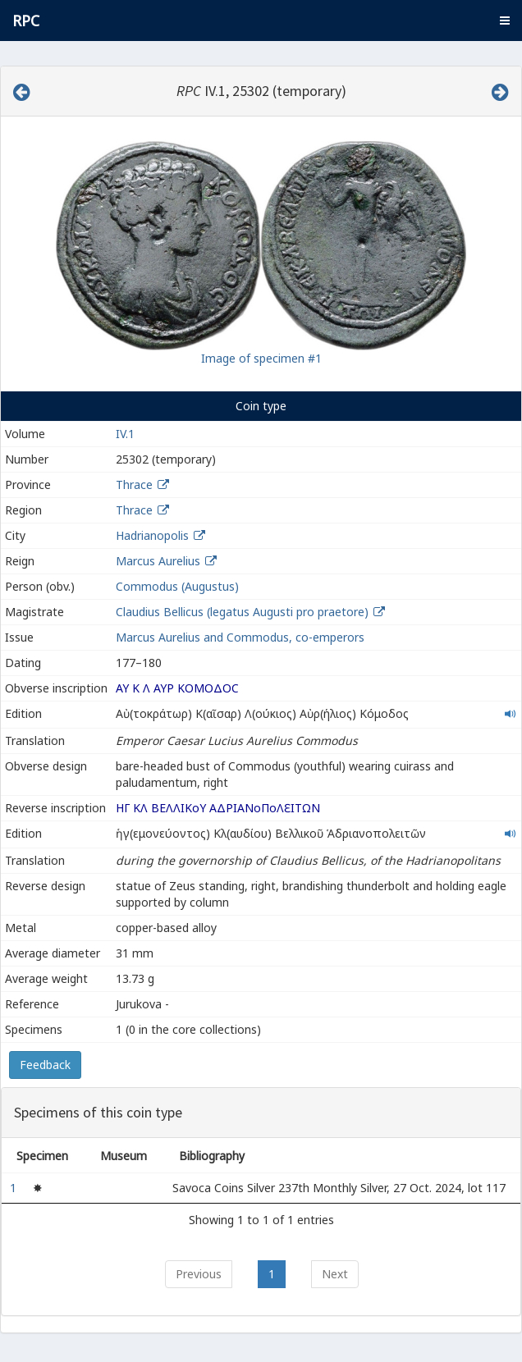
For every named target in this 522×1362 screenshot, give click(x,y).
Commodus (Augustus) (177, 586)
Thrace (134, 484)
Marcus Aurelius (158, 561)
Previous (199, 1274)
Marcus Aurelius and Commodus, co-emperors (240, 637)
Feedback (45, 1064)
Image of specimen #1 (261, 358)
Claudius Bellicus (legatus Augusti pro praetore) (244, 611)
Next (335, 1274)
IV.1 (125, 433)
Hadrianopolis (152, 535)
